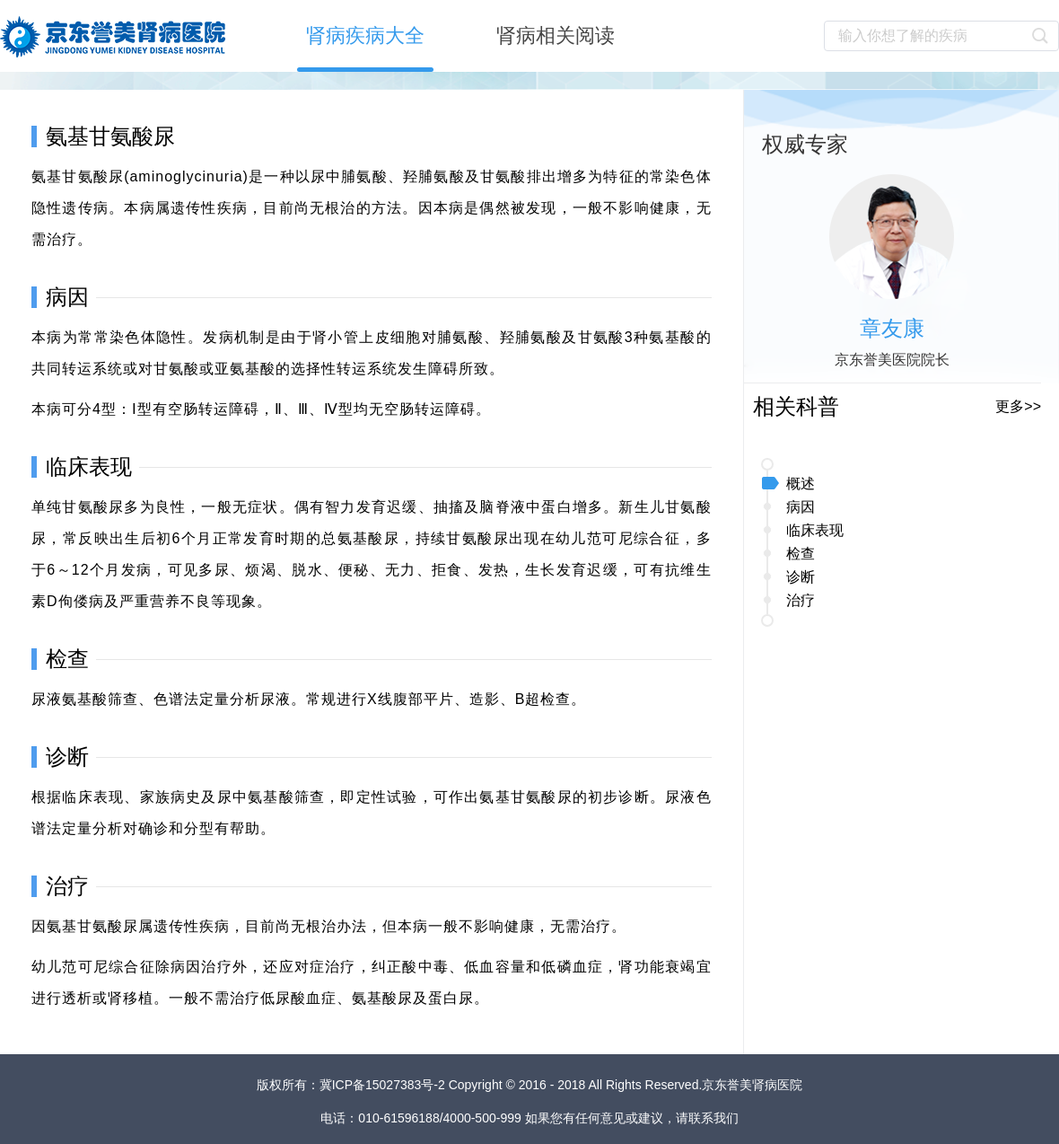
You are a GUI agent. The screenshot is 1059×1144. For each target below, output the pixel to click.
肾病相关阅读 (555, 35)
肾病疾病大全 (365, 35)
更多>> (1018, 406)
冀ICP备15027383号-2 (384, 1085)
